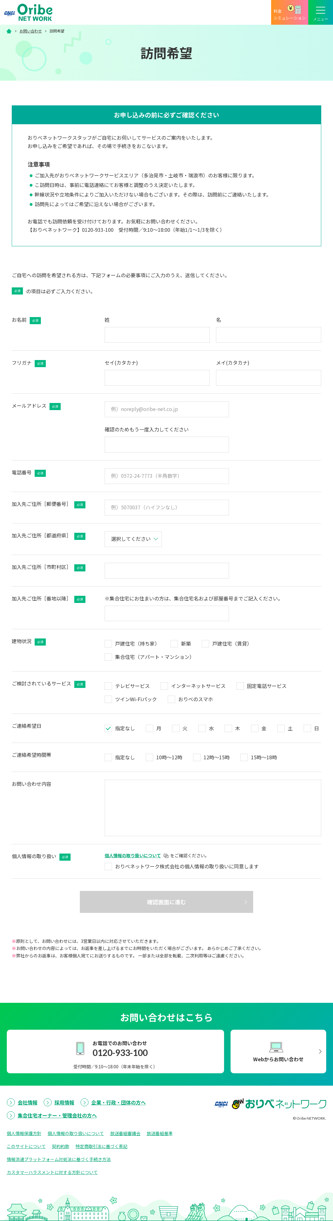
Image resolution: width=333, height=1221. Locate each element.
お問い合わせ (30, 30)
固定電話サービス (267, 685)
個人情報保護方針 (24, 1133)
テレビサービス (132, 685)
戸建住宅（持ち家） (137, 643)
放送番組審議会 (125, 1133)
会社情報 (27, 1102)
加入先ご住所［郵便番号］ (48, 504)
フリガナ (29, 363)
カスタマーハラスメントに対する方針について (52, 1172)
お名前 (26, 320)
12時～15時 (217, 757)
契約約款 (60, 1146)
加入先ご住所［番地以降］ (48, 599)
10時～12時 (169, 757)
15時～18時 (264, 757)
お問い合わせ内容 (31, 783)
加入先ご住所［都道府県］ (48, 536)
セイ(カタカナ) (121, 362)
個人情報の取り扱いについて (76, 1133)
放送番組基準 (160, 1133)
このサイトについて (26, 1146)
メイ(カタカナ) (232, 362)
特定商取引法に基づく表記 (102, 1146)
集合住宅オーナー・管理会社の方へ (57, 1115)
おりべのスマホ (195, 699)
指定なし (125, 728)
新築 (186, 643)
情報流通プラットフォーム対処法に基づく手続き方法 (59, 1159)
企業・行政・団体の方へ (118, 1102)
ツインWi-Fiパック (136, 699)
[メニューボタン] (320, 12)
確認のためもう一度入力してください (147, 429)
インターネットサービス (198, 685)
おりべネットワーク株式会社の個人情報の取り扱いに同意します (187, 866)
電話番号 (29, 472)
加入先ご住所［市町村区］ (48, 567)
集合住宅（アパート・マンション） (154, 656)
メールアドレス (36, 406)
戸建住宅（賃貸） (232, 643)
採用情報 (64, 1102)
